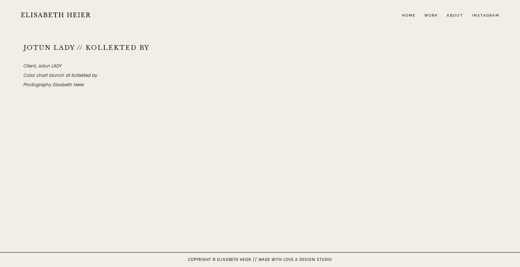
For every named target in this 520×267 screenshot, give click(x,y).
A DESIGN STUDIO (313, 259)
